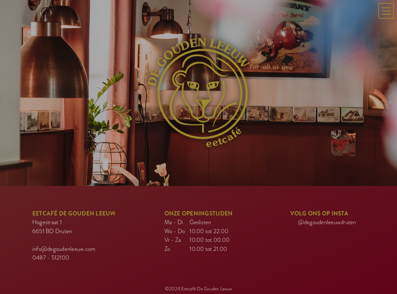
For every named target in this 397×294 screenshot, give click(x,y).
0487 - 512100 (50, 256)
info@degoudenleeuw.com (64, 247)
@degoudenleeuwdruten (327, 221)
